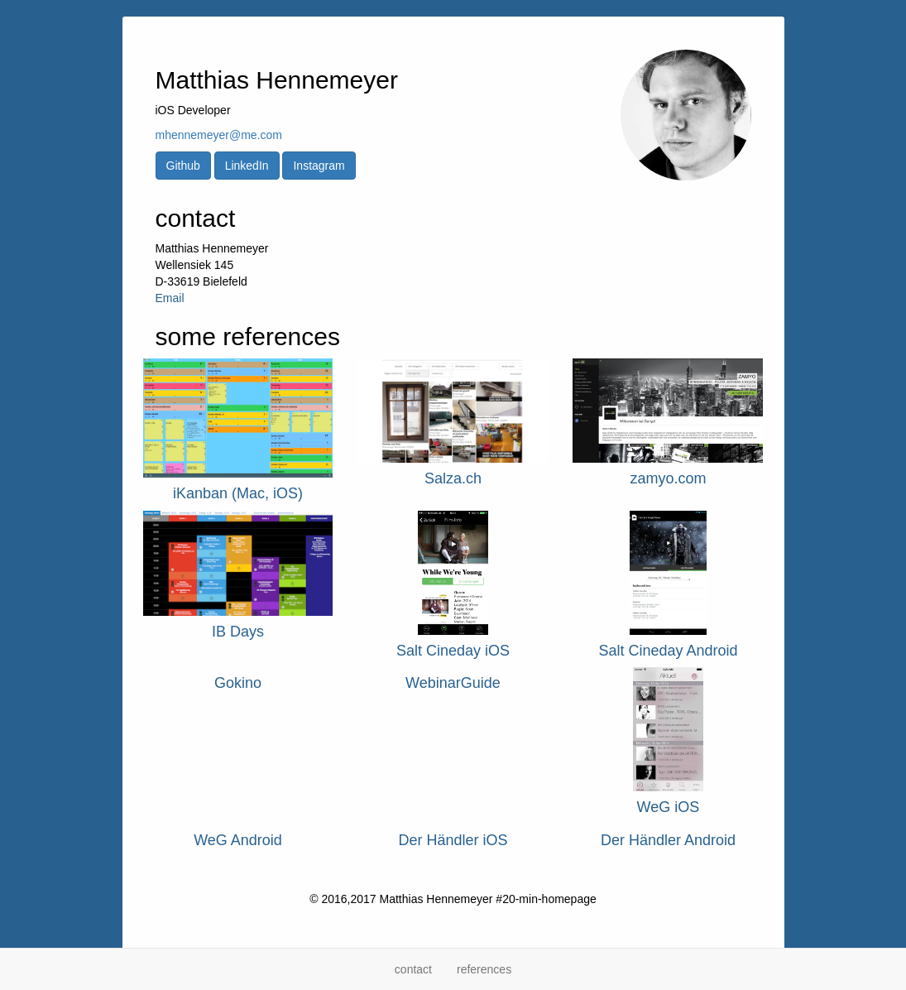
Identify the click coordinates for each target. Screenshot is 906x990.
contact (413, 969)
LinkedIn (247, 165)
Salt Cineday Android (667, 650)
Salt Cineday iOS (453, 650)
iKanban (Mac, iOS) (238, 493)
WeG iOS (668, 807)
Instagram (318, 165)
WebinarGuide (453, 683)
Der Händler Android (668, 840)
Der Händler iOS (452, 840)
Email (170, 298)
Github (183, 165)
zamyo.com (668, 478)
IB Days (238, 631)
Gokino (237, 683)
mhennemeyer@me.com (219, 135)
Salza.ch (453, 478)
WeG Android (238, 840)
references (484, 969)
